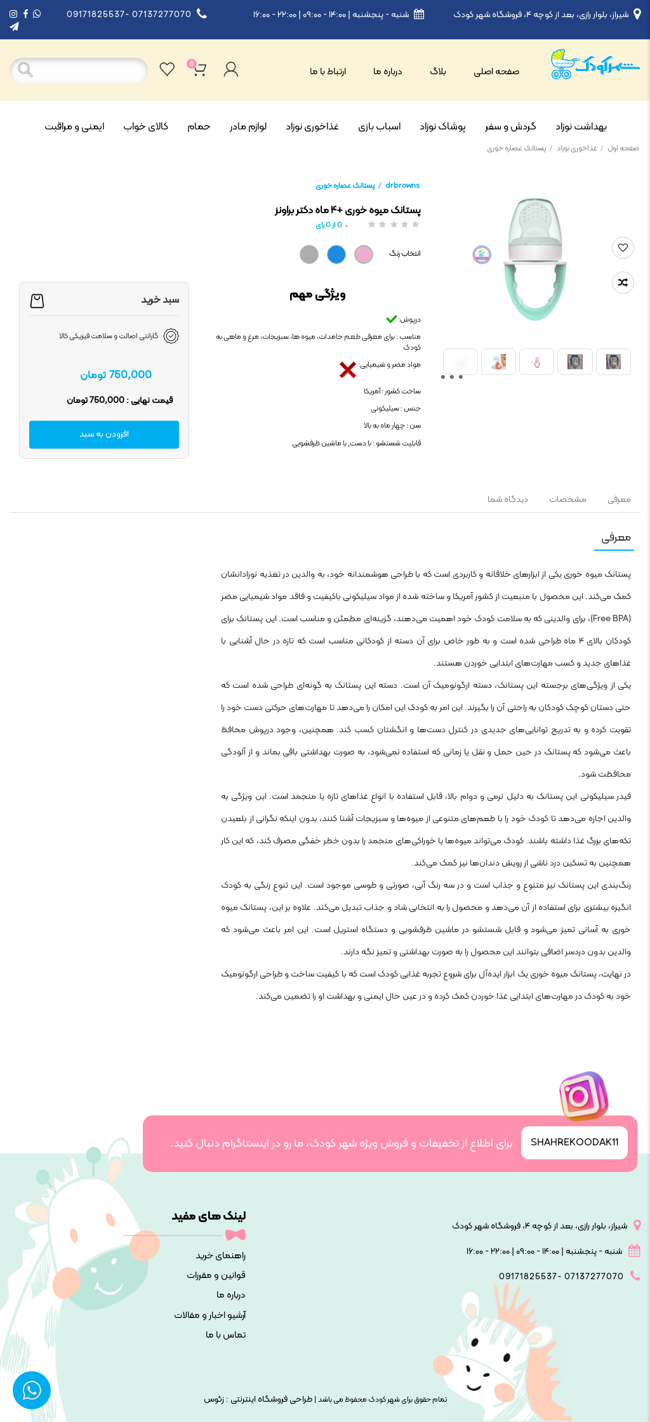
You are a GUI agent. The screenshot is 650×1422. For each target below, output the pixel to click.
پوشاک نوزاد (443, 127)
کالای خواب (145, 127)
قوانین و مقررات (216, 1275)
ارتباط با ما (328, 72)
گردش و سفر (510, 127)
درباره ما (387, 72)
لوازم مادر (248, 127)
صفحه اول (623, 148)
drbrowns (402, 186)
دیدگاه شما (508, 499)
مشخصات (568, 499)
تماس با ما (226, 1335)
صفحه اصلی (496, 72)
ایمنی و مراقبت (74, 127)
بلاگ (438, 72)
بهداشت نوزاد (581, 127)
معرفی (618, 499)
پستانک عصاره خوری (519, 148)
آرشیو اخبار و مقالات (210, 1315)
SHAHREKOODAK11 (574, 1142)
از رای (328, 225)
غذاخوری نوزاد (312, 127)
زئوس (214, 1399)
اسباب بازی (379, 127)
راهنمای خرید (221, 1256)
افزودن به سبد (104, 434)
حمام (199, 127)
